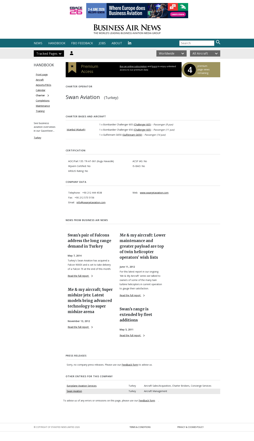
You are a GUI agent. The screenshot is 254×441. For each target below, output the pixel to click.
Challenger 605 (142, 124)
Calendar (40, 90)
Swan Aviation (74, 391)
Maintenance (43, 105)
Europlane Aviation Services (82, 385)
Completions (43, 100)
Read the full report (80, 275)
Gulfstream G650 (132, 134)
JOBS (102, 43)
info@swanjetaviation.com (91, 202)
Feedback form (130, 364)
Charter (40, 95)
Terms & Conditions (140, 427)
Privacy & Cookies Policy (190, 427)
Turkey (37, 137)
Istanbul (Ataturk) (76, 129)
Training (40, 111)
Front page (42, 74)
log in (154, 66)
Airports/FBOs (43, 85)
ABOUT (117, 43)
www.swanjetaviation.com (154, 192)
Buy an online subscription (133, 66)
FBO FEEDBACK (82, 43)
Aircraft (40, 79)
